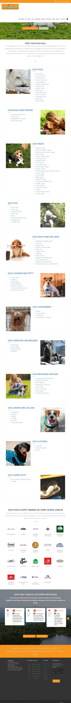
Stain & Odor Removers (19, 288)
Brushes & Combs (42, 380)
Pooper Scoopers (17, 286)
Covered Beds (16, 349)
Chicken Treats (41, 179)
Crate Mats (15, 345)
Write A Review (42, 636)
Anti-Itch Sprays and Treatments (47, 264)
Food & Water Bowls (18, 114)
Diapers (14, 280)
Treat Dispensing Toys (18, 218)
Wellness (48, 582)
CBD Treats (40, 255)
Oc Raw (23, 566)
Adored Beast (35, 535)
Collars (13, 416)
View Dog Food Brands (30, 28)
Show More (15, 623)
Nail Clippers (40, 382)
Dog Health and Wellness (45, 237)
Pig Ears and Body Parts (44, 181)
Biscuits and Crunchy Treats (45, 152)
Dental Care (40, 245)
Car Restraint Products (43, 317)
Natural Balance (60, 551)
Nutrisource (11, 566)
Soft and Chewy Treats (43, 150)
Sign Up (56, 681)
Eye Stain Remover (42, 393)
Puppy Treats (40, 183)
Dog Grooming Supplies (45, 374)
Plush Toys (15, 209)
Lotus (48, 550)
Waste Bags (15, 282)
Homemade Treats (42, 167)
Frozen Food (40, 78)
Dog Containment (41, 307)
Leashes (14, 414)
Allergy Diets (40, 251)
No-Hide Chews (41, 165)
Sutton (48, 600)
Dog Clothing (39, 441)
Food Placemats (16, 121)
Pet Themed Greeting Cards (20, 479)
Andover (58, 598)
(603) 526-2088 (11, 665)
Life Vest (39, 446)
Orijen (48, 566)
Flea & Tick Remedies (43, 247)
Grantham (17, 600)
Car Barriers (40, 315)
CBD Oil (38, 253)
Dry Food (39, 90)
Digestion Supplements (44, 258)
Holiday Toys (15, 222)
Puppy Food (40, 86)
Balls (12, 216)
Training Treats (41, 158)
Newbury (25, 600)
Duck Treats (40, 175)
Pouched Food (41, 96)
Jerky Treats (40, 154)
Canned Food (40, 76)
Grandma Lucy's (23, 551)
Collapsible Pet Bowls (18, 118)
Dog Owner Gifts (17, 475)
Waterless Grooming (43, 385)
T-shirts (13, 481)
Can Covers (15, 116)
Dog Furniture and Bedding (23, 340)
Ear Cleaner (40, 387)
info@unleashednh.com (13, 666)
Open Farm (35, 566)
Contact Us (43, 28)
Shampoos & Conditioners (44, 378)
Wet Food (39, 99)
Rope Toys (14, 214)
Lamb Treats (40, 173)
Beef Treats (40, 177)
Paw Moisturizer (41, 389)
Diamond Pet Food (47, 535)
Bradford (9, 600)
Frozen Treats (40, 169)
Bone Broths (40, 101)
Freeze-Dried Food (42, 84)
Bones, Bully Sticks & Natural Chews (48, 171)
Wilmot (60, 600)
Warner (54, 600)
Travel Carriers (40, 313)
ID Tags (13, 418)
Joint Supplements (42, 260)
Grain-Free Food (41, 80)
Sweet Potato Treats (43, 192)
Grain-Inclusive (41, 94)
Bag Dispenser (16, 284)
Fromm (11, 550)
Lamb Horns (40, 194)
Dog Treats (38, 144)
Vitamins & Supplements (44, 241)
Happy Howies (35, 551)
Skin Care (39, 249)
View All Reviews (29, 636)
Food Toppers (40, 82)
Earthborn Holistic (60, 535)
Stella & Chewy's (11, 583)
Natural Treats (40, 160)
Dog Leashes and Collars (21, 408)
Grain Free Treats (41, 187)
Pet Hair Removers (17, 290)
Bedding (14, 351)
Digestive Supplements (44, 262)
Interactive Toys (16, 211)
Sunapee (41, 600)
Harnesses (14, 412)
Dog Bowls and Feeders (20, 110)
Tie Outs (14, 420)
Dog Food (37, 69)
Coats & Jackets (41, 448)
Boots (38, 450)
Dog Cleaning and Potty (21, 273)
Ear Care (39, 243)
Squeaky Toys (15, 220)
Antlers (38, 189)
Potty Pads (15, 277)
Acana (23, 534)
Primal (60, 566)
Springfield (33, 600)
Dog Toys (13, 203)
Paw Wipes (40, 391)
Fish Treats (39, 162)
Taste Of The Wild (23, 583)
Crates (38, 311)
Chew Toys (15, 207)
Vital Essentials (35, 583)
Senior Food (40, 88)
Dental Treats (40, 148)
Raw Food (39, 74)
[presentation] (59, 676)
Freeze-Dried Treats (42, 156)
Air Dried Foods (41, 92)
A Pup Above (11, 534)
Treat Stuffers (40, 185)
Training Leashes (17, 422)
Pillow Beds (15, 347)
